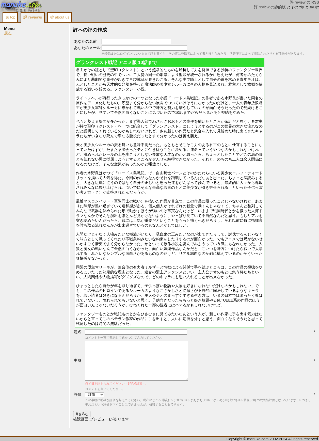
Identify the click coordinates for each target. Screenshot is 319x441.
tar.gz (314, 7)
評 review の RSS (304, 2)
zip (301, 7)
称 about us (59, 17)
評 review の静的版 (270, 7)
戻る (8, 33)
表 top (10, 17)
